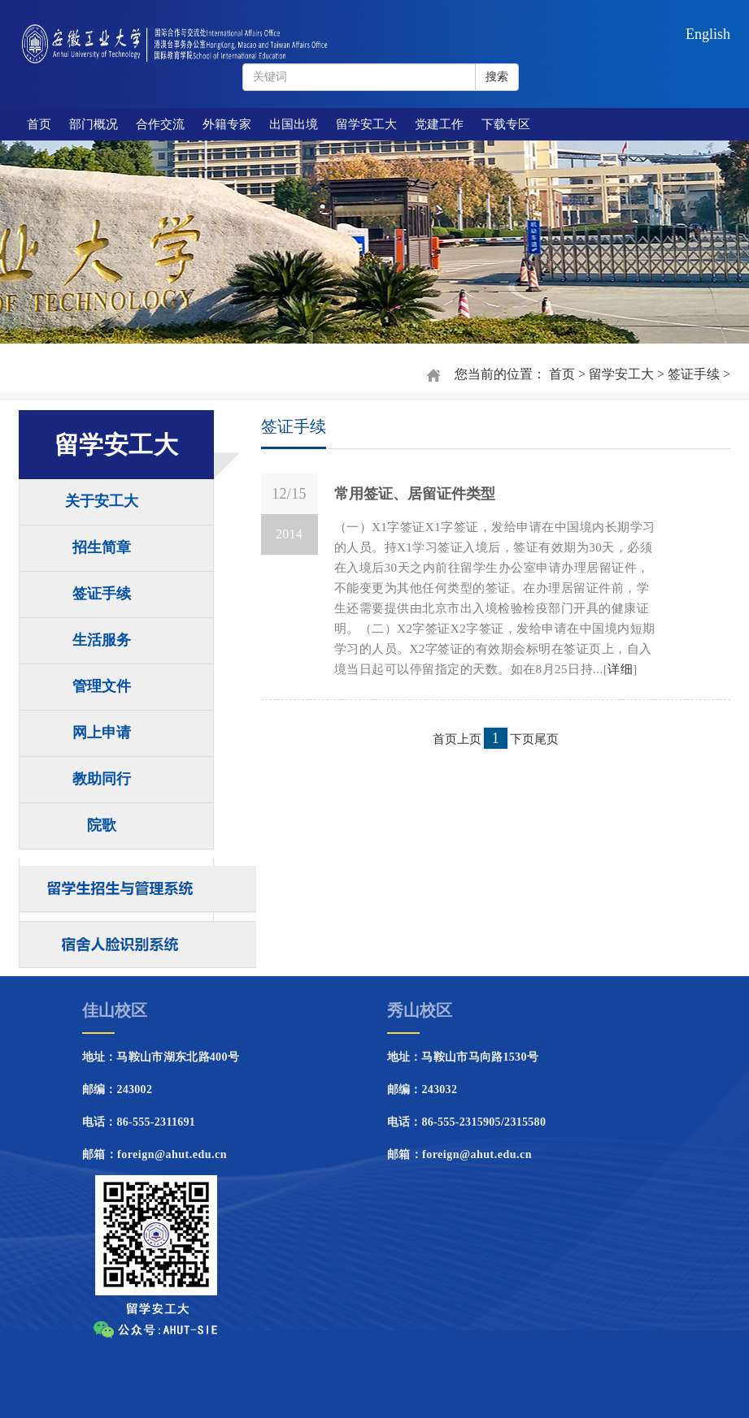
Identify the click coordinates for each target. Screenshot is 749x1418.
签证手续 (694, 374)
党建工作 (439, 124)
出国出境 (293, 124)
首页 (39, 124)
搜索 (497, 77)
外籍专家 (226, 124)
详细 (620, 669)
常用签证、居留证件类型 (414, 494)
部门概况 (93, 124)
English (708, 34)
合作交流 (160, 124)
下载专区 (505, 124)
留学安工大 (366, 124)
